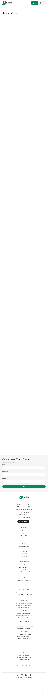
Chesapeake (24, 600)
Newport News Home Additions (24, 628)
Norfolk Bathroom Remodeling (24, 636)
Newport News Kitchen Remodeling (24, 624)
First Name (5, 471)
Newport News (24, 621)
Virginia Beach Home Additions (24, 596)
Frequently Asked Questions (24, 572)
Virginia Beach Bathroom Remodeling (24, 594)
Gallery (24, 569)
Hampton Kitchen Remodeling (24, 613)
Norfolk (24, 631)
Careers (24, 533)
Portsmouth (24, 642)
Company (24, 527)
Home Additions (24, 551)
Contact (24, 530)
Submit (24, 486)
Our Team (24, 535)
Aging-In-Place (24, 556)
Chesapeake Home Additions (24, 607)
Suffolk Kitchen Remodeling (24, 655)
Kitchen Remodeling (24, 546)
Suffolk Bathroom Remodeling (24, 657)
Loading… (24, 237)
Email (3, 464)
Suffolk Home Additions (24, 659)
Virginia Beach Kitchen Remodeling (24, 592)
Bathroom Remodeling (24, 549)
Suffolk (24, 652)
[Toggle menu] (42, 3)
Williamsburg (24, 663)
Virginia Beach (24, 589)
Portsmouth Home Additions (24, 649)
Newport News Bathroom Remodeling (24, 626)
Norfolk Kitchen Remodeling (24, 634)
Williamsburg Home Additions (24, 669)
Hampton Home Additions (24, 617)
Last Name (5, 478)
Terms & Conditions (27, 677)
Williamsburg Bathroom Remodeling (24, 667)
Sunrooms (24, 553)
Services (24, 543)
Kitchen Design (24, 564)
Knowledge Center (24, 561)
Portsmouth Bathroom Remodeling (24, 647)
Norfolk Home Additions (24, 638)
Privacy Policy (19, 677)
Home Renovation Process (24, 580)
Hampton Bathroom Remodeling (24, 615)
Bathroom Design (24, 567)
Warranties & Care (24, 538)
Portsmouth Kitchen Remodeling (24, 644)
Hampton (24, 610)
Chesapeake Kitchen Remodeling (24, 603)
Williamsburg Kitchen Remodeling (24, 665)
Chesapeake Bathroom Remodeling (24, 605)
